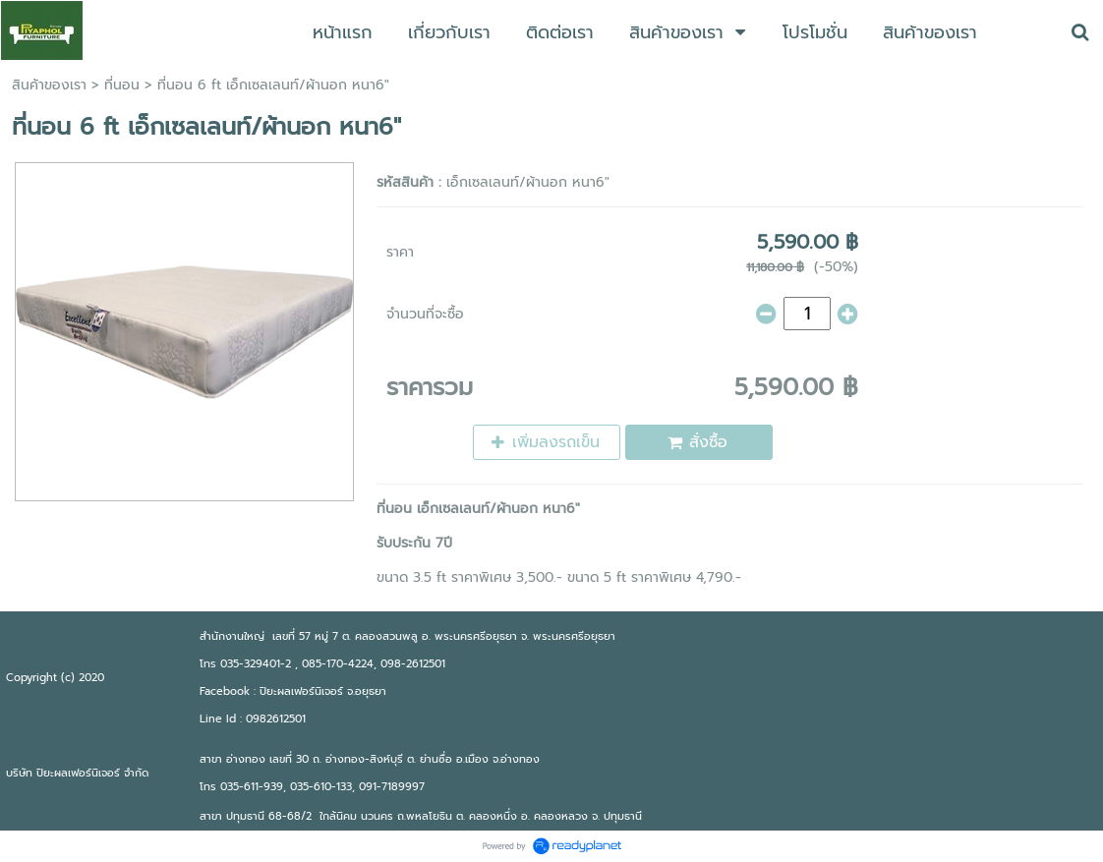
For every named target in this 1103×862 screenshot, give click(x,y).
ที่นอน (122, 85)
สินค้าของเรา (49, 85)
